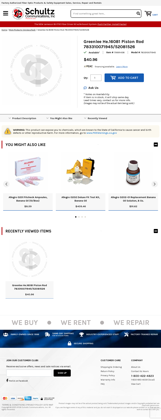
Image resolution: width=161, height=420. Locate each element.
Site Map (48, 405)
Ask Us (91, 88)
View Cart (136, 384)
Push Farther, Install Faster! (112, 24)
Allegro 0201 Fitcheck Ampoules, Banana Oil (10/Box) (28, 199)
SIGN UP (62, 373)
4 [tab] (85, 217)
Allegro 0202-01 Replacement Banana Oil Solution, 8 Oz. (133, 199)
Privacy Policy (108, 375)
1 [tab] (75, 217)
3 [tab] (82, 217)
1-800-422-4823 (142, 376)
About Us (135, 367)
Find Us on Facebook (17, 380)
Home (4, 30)
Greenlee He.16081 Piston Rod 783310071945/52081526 (29, 287)
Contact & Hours (140, 371)
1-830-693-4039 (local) (143, 380)
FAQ (103, 384)
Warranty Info (108, 380)
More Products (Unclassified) (22, 30)
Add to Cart (124, 78)
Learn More (122, 66)
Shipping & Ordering (111, 367)
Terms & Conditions (13, 405)
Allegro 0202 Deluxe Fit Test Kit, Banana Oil (80, 199)
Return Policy (107, 371)
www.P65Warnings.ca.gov (101, 133)
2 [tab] (79, 217)
